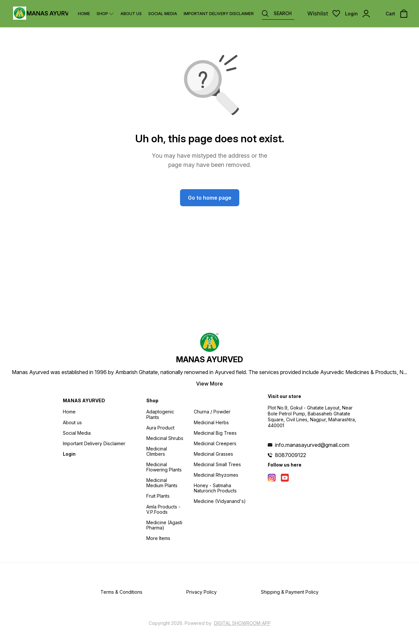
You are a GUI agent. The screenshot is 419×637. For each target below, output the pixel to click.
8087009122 (290, 455)
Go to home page (209, 197)
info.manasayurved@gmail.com (312, 445)
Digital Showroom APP (242, 623)
